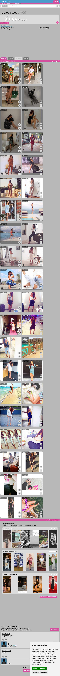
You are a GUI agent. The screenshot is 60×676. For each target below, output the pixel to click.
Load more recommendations (48, 596)
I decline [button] (42, 668)
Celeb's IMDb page (6, 26)
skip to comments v (52, 520)
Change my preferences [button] (40, 672)
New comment (54, 629)
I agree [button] (35, 668)
